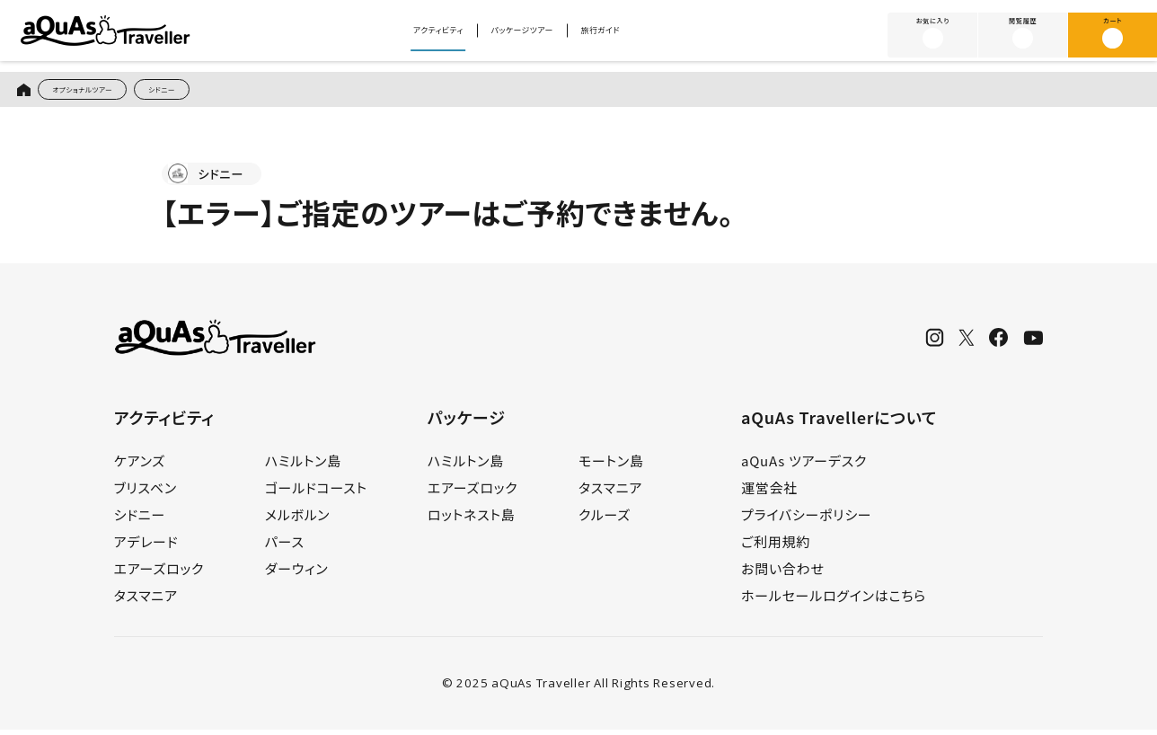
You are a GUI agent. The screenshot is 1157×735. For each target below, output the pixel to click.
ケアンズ (139, 466)
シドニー (212, 92)
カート (1112, 34)
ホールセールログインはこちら (833, 601)
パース (285, 547)
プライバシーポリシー (806, 520)
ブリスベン (145, 493)
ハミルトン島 (303, 466)
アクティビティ (405, 36)
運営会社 (769, 493)
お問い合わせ (783, 574)
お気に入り (932, 34)
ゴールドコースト (316, 493)
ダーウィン (297, 574)
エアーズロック (159, 574)
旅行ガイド (641, 36)
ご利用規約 (775, 547)
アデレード (146, 547)
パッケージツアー (528, 36)
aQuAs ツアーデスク (804, 466)
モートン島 (611, 466)
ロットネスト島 (472, 520)
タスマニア (146, 601)
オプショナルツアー (103, 92)
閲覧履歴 (1023, 34)
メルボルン (297, 520)
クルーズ (604, 520)
